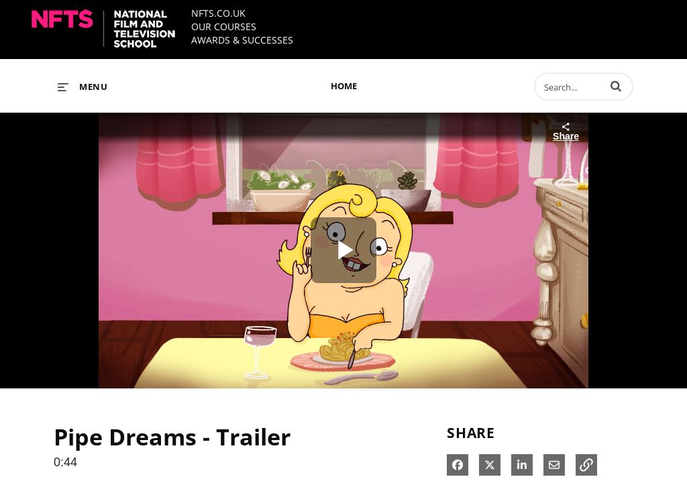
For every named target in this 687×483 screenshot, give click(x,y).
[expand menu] (82, 86)
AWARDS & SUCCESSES (242, 40)
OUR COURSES (223, 26)
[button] (616, 86)
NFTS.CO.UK (218, 13)
